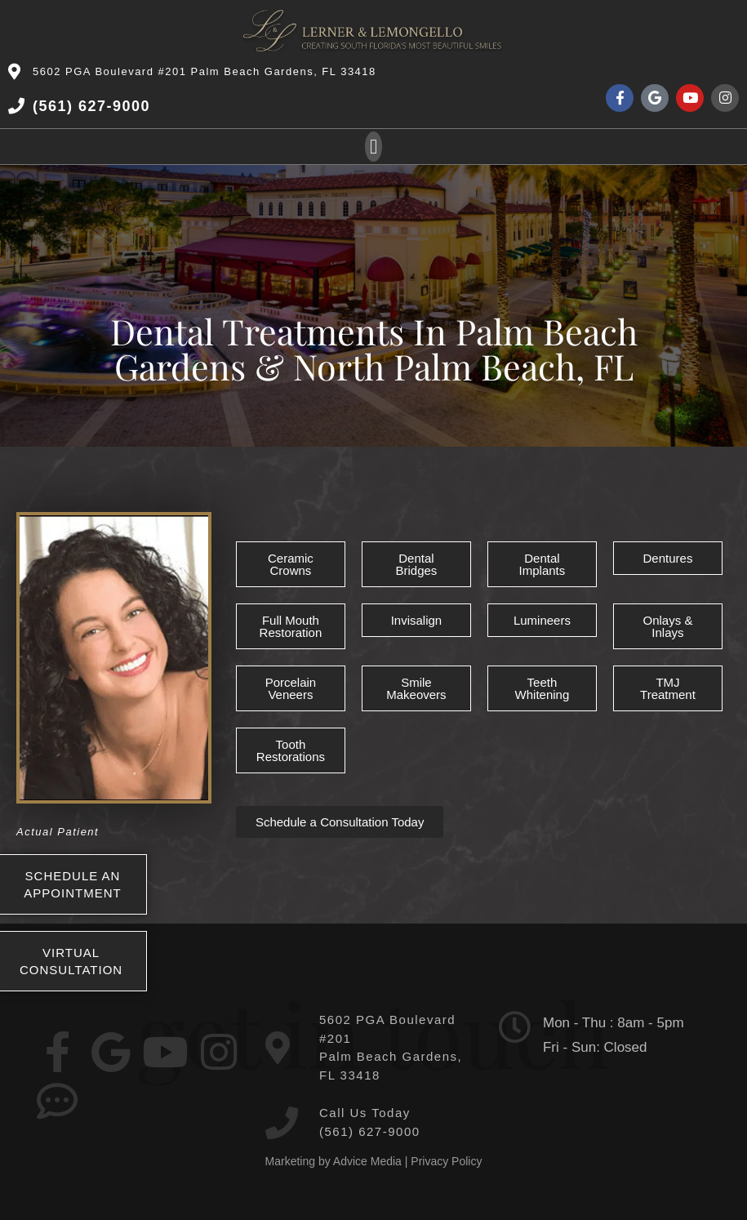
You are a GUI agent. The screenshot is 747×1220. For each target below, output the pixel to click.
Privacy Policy (446, 1161)
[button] (374, 147)
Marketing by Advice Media (333, 1161)
